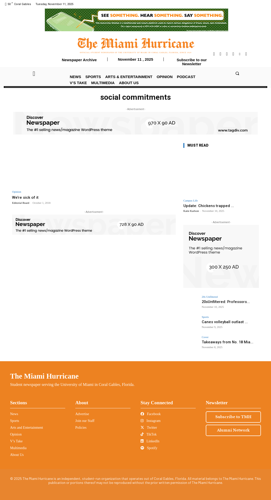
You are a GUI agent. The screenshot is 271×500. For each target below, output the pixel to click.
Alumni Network (233, 430)
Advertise (82, 414)
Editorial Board (20, 202)
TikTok (149, 434)
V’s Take (16, 441)
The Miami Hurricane (44, 376)
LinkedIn (150, 441)
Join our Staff (84, 421)
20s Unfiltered (210, 296)
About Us (17, 455)
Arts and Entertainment (26, 427)
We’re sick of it (26, 197)
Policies (80, 427)
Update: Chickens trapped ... (208, 206)
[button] (237, 73)
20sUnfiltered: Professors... (223, 302)
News (14, 414)
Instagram (150, 421)
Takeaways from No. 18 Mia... (224, 342)
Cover (205, 337)
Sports (205, 317)
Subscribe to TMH (233, 417)
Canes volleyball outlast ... (221, 322)
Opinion (16, 191)
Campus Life (190, 200)
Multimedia (18, 448)
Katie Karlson (191, 210)
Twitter (149, 427)
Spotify (149, 448)
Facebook (151, 414)
